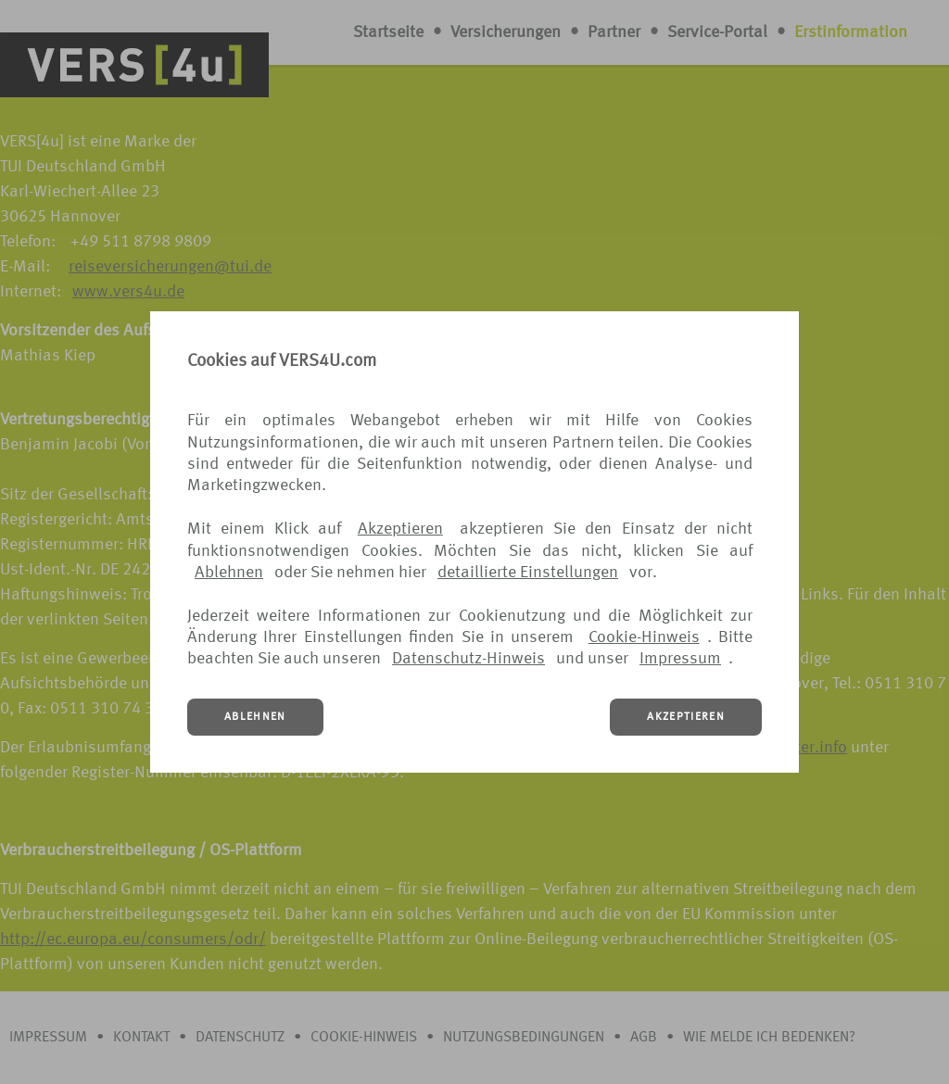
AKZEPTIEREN (686, 717)
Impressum (680, 658)
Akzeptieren (400, 529)
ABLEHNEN (255, 717)
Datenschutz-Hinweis (468, 658)
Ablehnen (229, 572)
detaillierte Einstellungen (527, 572)
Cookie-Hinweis (644, 637)
